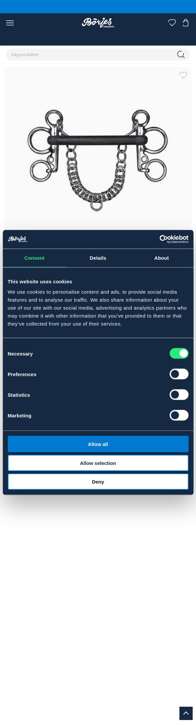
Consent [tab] (34, 257)
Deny (98, 482)
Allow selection (98, 463)
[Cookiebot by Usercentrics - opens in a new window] (159, 239)
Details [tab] (98, 257)
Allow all (98, 444)
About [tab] (161, 257)
